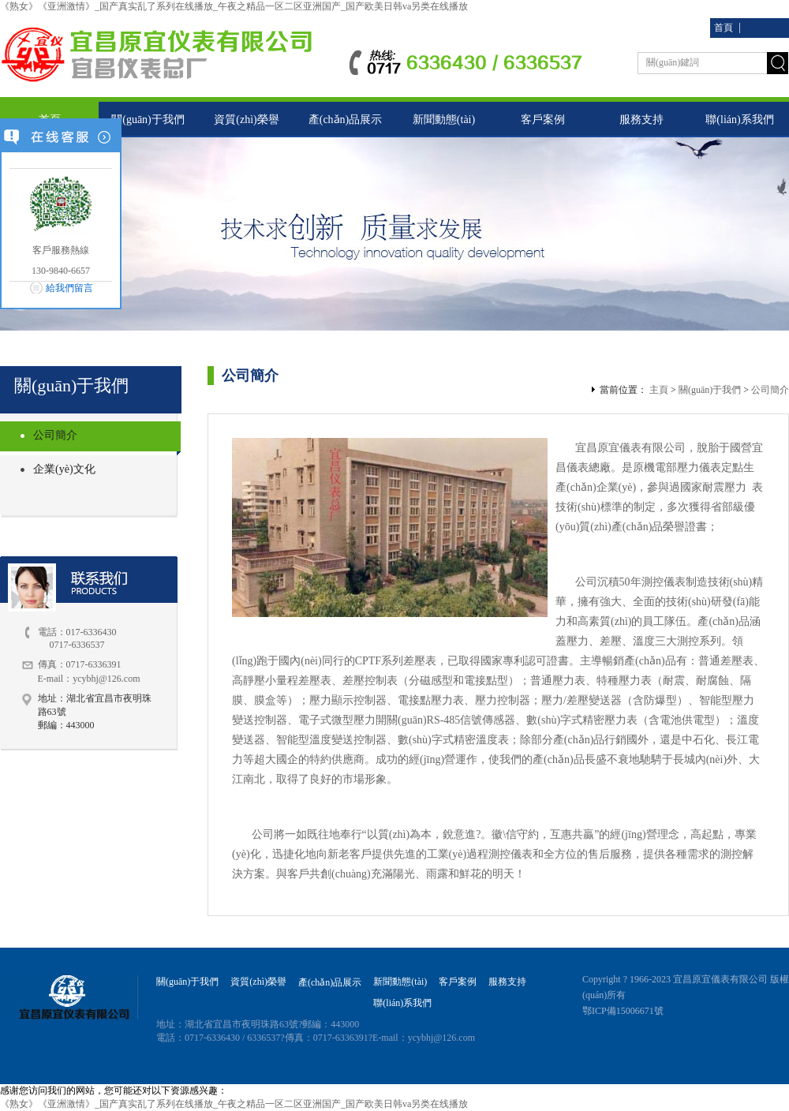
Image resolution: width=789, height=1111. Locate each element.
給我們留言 (69, 288)
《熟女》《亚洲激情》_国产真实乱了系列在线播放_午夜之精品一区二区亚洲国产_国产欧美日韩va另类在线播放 (234, 6)
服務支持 (641, 119)
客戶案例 (543, 119)
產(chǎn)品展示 (345, 119)
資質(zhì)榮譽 (246, 119)
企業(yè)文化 (64, 469)
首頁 (723, 27)
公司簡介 (55, 435)
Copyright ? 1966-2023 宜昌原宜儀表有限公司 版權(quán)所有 (685, 987)
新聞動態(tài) (444, 119)
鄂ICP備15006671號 (623, 1010)
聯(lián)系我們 (739, 119)
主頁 (658, 389)
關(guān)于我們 (148, 119)
